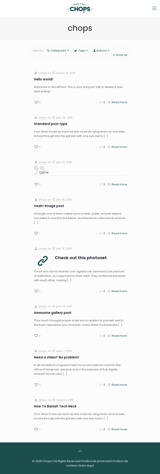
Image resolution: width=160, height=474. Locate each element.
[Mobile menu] (154, 8)
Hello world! (43, 79)
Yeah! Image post (49, 206)
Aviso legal (86, 466)
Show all (119, 55)
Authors (102, 51)
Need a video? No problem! (56, 357)
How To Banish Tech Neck (55, 406)
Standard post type (50, 124)
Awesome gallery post (52, 312)
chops (42, 73)
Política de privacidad (97, 461)
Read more (119, 102)
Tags (81, 51)
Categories (58, 51)
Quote (44, 172)
